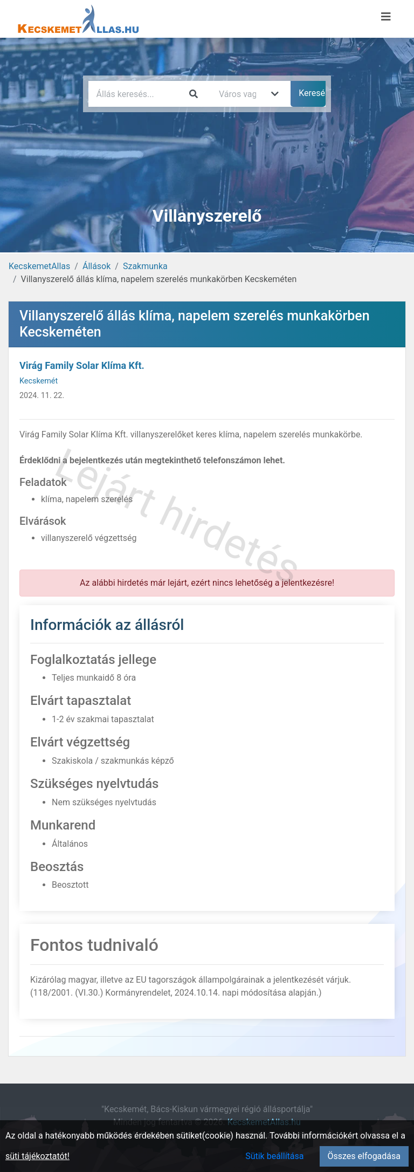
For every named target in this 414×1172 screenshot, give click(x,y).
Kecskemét (38, 381)
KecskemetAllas (39, 266)
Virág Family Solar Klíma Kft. (81, 365)
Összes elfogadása (364, 1156)
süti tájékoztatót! (37, 1156)
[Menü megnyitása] (386, 17)
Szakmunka (145, 266)
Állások (96, 266)
